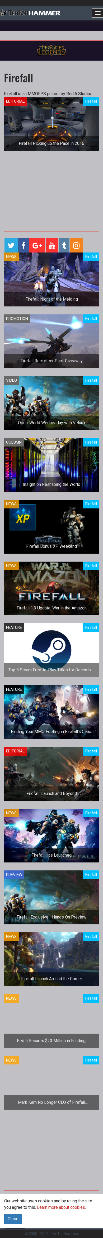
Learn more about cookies (61, 1207)
